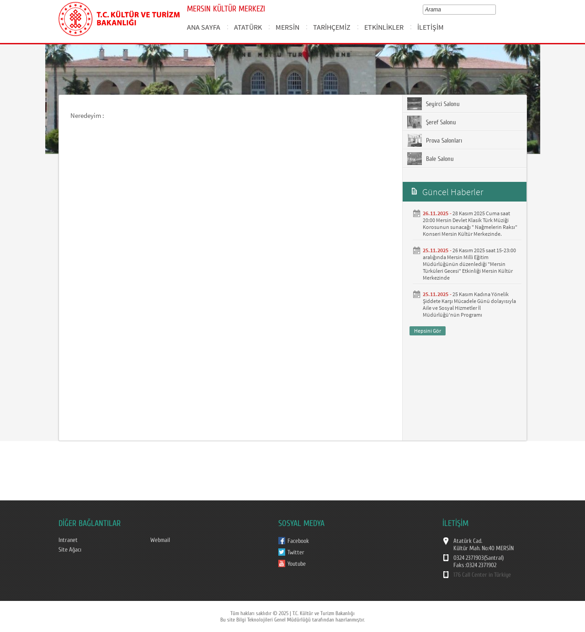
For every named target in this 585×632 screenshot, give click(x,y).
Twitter (295, 552)
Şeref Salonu (431, 122)
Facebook (298, 541)
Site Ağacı (69, 549)
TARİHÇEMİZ (332, 27)
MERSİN (287, 27)
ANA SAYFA (203, 27)
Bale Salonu (430, 158)
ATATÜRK (248, 27)
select (495, 10)
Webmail (160, 540)
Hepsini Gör (427, 330)
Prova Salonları (434, 140)
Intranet (68, 540)
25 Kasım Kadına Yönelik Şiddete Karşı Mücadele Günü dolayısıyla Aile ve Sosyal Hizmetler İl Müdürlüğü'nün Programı (469, 304)
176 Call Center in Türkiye (482, 575)
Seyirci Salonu (433, 103)
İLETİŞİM (430, 27)
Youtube (296, 564)
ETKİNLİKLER (384, 27)
